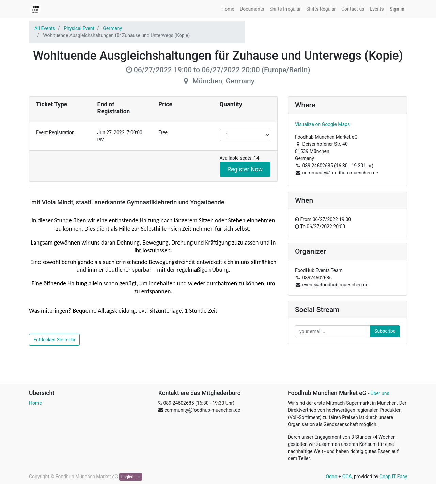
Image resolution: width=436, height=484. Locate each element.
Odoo (331, 476)
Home (35, 403)
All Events (44, 28)
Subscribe (384, 331)
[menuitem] (228, 9)
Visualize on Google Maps (322, 124)
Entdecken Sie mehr (54, 339)
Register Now (245, 169)
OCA (347, 476)
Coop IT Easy (393, 476)
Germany (112, 28)
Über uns (379, 393)
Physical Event (79, 28)
